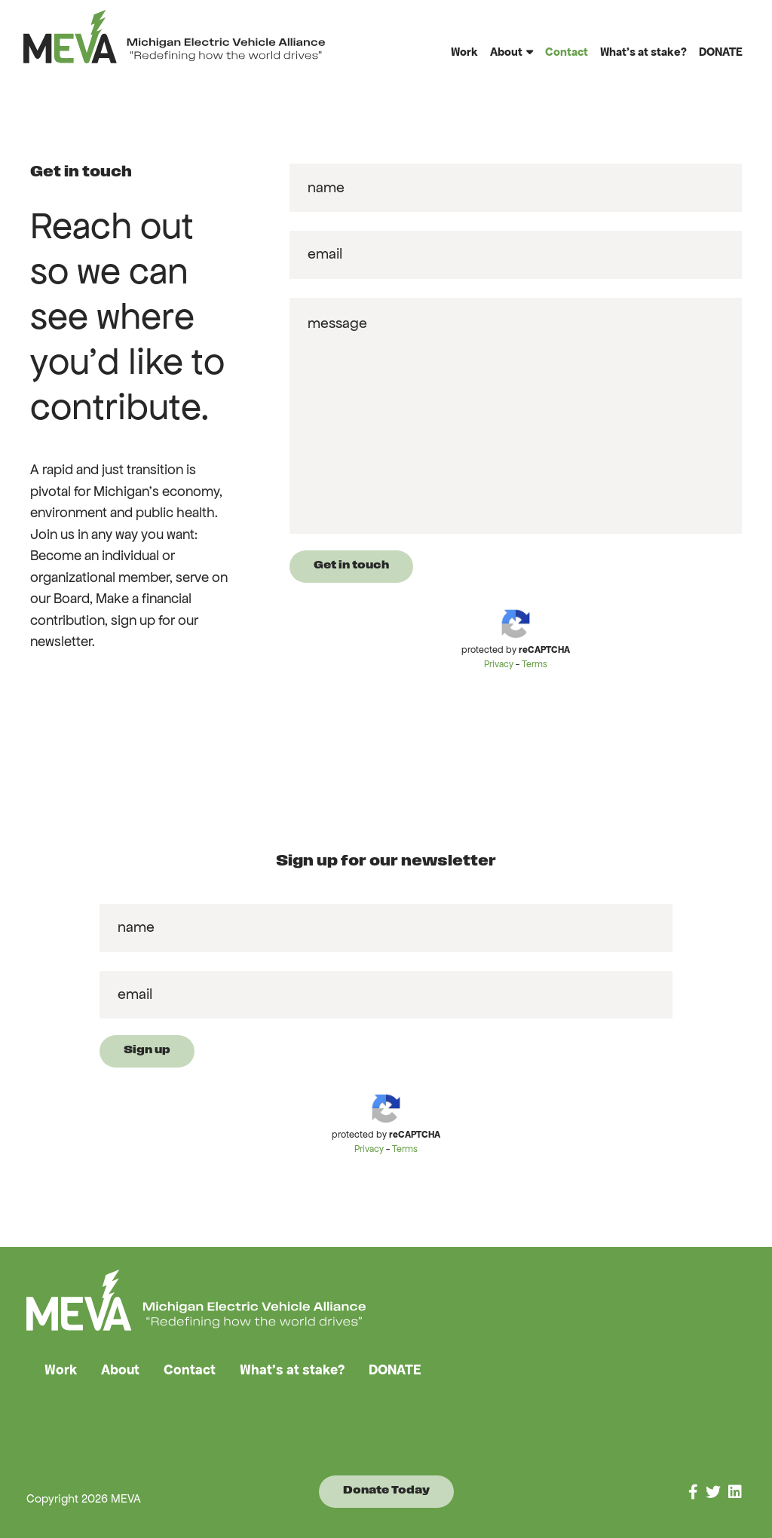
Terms (534, 664)
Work (464, 51)
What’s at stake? (643, 51)
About (506, 51)
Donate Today (386, 1491)
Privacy (498, 664)
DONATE (721, 51)
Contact (566, 51)
